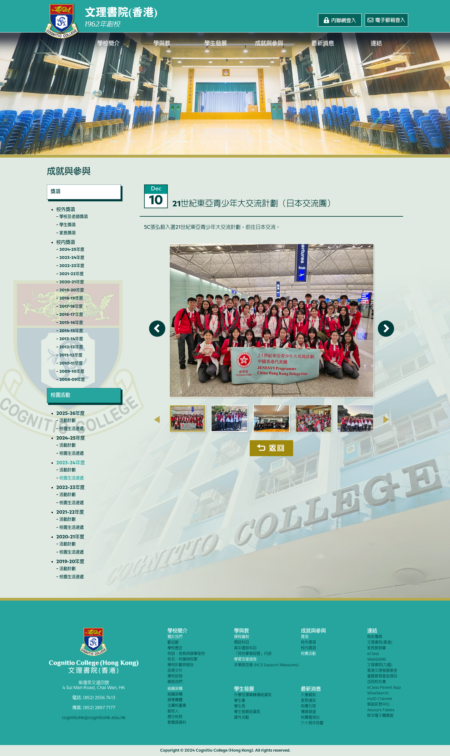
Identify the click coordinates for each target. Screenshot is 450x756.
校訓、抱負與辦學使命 (186, 654)
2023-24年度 (71, 258)
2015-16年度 (71, 323)
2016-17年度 (71, 314)
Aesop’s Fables (380, 710)
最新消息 (323, 43)
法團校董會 (177, 706)
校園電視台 (310, 717)
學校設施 (175, 676)
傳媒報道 (308, 712)
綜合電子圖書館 (380, 716)
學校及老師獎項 (73, 217)
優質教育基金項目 (382, 676)
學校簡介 (108, 43)
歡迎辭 (173, 642)
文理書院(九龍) (379, 665)
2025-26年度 (70, 413)
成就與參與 (269, 43)
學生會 (239, 701)
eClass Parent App (384, 687)
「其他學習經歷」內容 (253, 654)
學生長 (239, 706)
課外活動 (241, 717)
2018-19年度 (71, 298)
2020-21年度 (71, 282)
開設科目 (241, 642)
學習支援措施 (245, 659)
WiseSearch (377, 693)
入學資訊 (308, 695)
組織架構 (175, 689)
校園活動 (308, 654)
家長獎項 (67, 233)
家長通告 (308, 701)
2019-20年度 (71, 290)
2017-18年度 (71, 306)
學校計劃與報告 (181, 665)
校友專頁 (374, 637)
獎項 (304, 637)
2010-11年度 (71, 363)
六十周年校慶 (312, 723)
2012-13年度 (71, 347)
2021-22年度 (71, 274)
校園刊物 (308, 706)
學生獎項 (67, 225)
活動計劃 (67, 420)
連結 (376, 43)
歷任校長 (175, 717)
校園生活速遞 (71, 429)
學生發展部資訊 (247, 712)
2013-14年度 (71, 339)
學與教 (162, 43)
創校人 (173, 711)
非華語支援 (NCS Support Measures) (266, 665)
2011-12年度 (70, 355)
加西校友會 (376, 682)
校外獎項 (65, 210)
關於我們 (175, 637)
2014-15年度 (71, 331)
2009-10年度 (71, 371)
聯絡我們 (175, 682)
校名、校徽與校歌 (183, 659)
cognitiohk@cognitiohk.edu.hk (94, 718)
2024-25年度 (71, 249)
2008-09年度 (72, 379)
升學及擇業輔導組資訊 (253, 695)
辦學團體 (175, 700)
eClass (373, 654)
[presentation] (157, 419)
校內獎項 (65, 242)
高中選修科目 (245, 648)
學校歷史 (175, 648)
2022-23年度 (71, 266)
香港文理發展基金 (382, 671)
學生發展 (215, 43)
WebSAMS (376, 659)
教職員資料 (177, 722)
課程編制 (241, 637)
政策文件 (175, 671)
